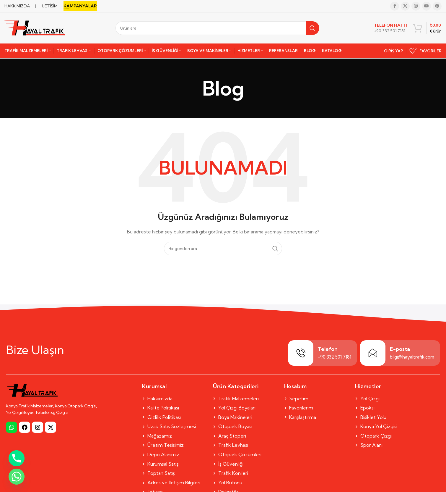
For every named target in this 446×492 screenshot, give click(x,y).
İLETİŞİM (49, 6)
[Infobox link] (390, 28)
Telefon (328, 349)
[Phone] (17, 458)
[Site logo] (34, 27)
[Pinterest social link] (437, 6)
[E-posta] (372, 353)
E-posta (400, 349)
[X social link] (405, 6)
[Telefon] (300, 353)
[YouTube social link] (426, 6)
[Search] (217, 28)
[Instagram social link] (415, 6)
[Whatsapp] (17, 477)
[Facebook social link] (394, 6)
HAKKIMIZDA (17, 6)
